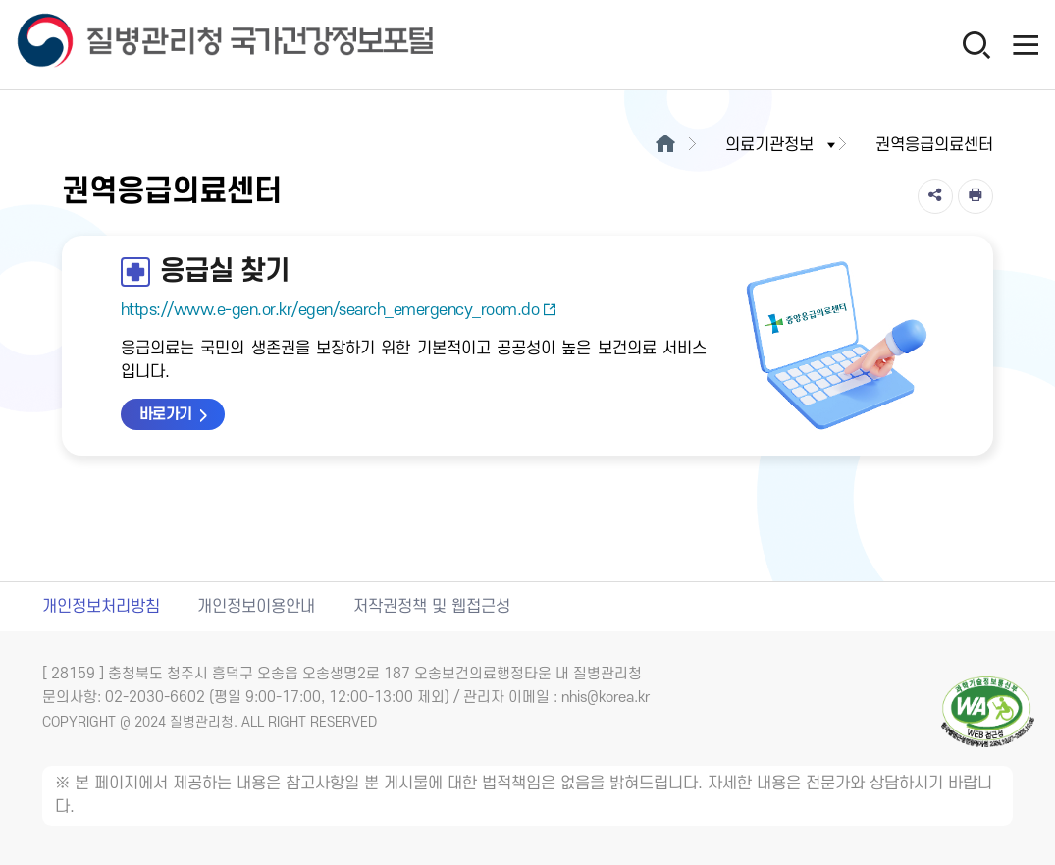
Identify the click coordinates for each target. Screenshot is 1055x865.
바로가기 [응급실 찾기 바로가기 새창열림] (165, 414)
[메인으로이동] (665, 145)
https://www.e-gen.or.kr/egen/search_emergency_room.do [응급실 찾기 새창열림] (339, 310)
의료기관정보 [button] (782, 145)
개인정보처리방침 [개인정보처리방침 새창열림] (101, 607)
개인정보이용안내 (256, 607)
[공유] (935, 196)
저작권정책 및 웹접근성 (431, 607)
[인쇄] (975, 196)
